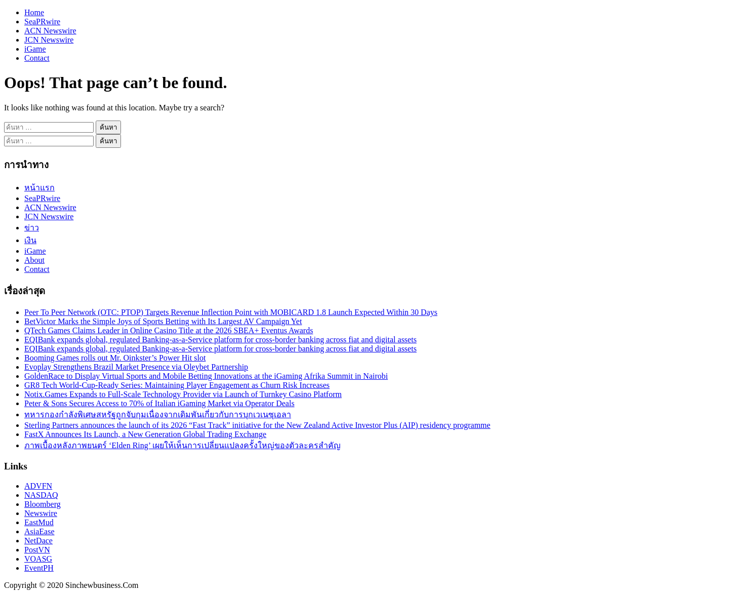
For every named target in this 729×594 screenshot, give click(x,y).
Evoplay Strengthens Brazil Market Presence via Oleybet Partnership (136, 367)
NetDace (38, 540)
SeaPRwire (42, 21)
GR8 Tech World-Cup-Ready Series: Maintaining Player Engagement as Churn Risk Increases (177, 385)
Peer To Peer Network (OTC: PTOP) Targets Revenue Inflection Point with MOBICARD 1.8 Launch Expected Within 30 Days (230, 312)
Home (34, 12)
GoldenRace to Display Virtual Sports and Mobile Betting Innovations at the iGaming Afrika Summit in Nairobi (206, 376)
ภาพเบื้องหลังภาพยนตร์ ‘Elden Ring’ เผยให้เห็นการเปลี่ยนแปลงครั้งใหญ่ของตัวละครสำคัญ (182, 445)
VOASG (38, 559)
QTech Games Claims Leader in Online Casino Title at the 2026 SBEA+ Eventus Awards (168, 330)
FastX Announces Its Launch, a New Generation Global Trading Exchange (145, 434)
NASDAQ (41, 495)
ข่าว (31, 227)
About (34, 260)
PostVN (37, 549)
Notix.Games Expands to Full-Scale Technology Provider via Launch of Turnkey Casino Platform (183, 394)
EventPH (39, 568)
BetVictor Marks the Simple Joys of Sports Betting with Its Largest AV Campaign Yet (163, 321)
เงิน (30, 240)
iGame (35, 49)
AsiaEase (39, 531)
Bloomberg (42, 504)
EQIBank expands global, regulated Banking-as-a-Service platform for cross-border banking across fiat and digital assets (220, 339)
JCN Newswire (48, 39)
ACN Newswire (50, 30)
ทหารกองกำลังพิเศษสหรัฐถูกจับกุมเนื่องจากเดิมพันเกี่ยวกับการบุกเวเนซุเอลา (157, 414)
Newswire (40, 513)
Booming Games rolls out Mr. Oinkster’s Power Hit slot (115, 357)
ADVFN (38, 486)
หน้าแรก (39, 187)
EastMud (39, 522)
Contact (37, 58)
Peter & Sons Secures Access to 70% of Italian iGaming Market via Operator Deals (159, 403)
